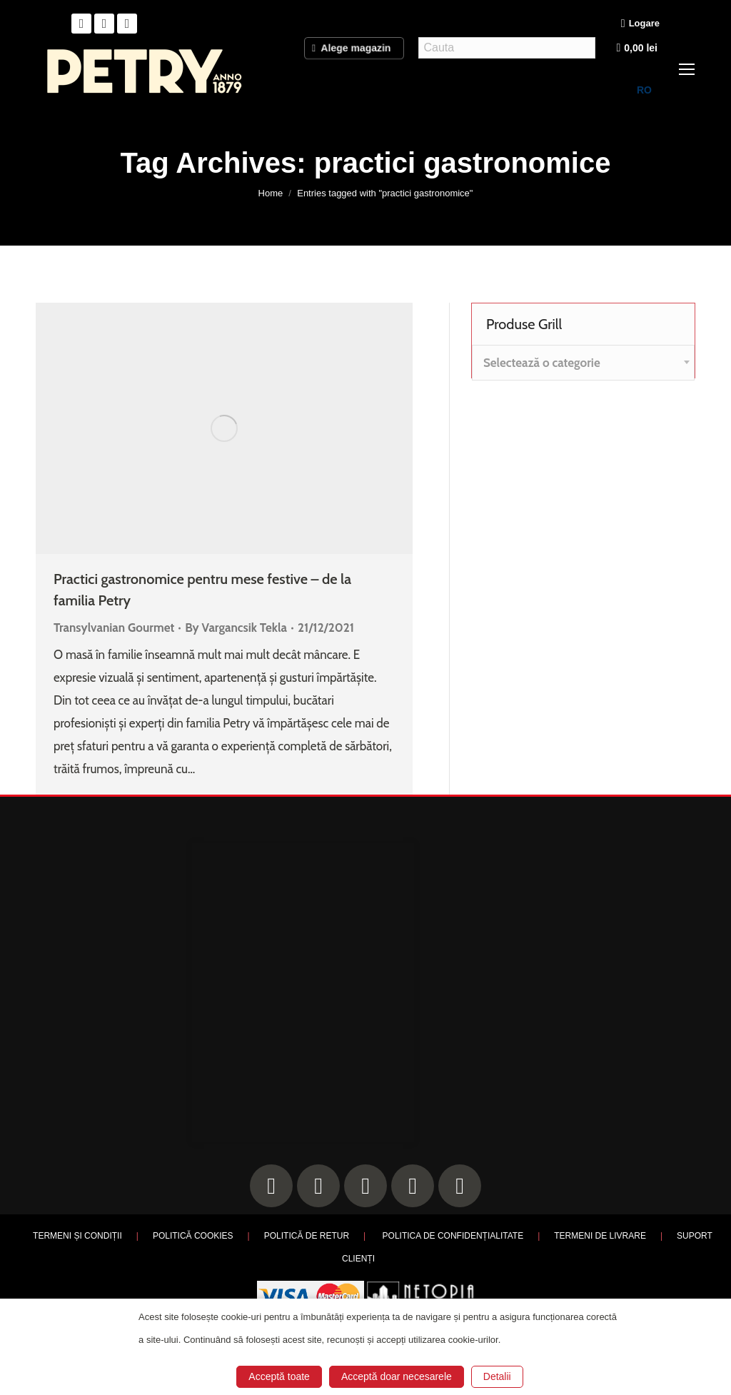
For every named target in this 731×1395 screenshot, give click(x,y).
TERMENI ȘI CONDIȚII (77, 1236)
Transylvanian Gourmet (114, 627)
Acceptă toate (279, 1376)
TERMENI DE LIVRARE (600, 1236)
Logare (640, 23)
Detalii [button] (497, 1376)
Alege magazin (354, 47)
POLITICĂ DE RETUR (306, 1236)
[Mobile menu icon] (686, 69)
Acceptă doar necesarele (396, 1376)
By (236, 627)
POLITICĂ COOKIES (193, 1236)
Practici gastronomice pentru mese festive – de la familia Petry (202, 589)
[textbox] (541, 363)
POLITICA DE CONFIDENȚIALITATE (453, 1236)
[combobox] (583, 363)
